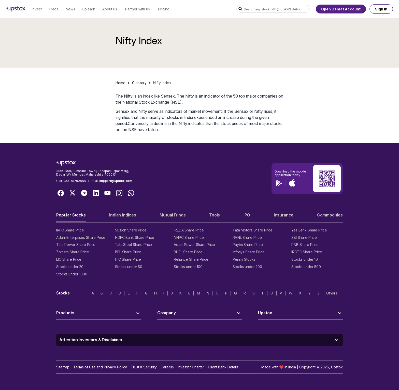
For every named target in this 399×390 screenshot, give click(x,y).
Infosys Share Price (249, 252)
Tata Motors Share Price (253, 230)
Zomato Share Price (72, 252)
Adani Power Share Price (194, 244)
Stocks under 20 (69, 266)
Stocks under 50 (128, 266)
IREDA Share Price (189, 230)
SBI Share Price (304, 237)
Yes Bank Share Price (309, 230)
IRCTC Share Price (306, 252)
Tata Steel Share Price (133, 244)
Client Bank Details (223, 367)
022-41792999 (74, 181)
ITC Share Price (128, 259)
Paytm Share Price (248, 244)
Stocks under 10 (304, 259)
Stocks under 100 (188, 266)
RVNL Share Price (247, 237)
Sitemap (62, 367)
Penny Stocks (244, 259)
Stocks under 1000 (71, 274)
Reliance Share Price (191, 259)
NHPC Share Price (189, 237)
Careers (167, 367)
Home (120, 83)
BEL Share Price (128, 252)
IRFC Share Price (70, 230)
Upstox (337, 367)
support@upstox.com (115, 181)
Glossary (139, 83)
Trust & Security (144, 367)
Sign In (381, 9)
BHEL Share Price (188, 252)
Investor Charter (191, 367)
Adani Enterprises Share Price (80, 237)
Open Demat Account (341, 9)
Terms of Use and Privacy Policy (100, 367)
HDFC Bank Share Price (134, 237)
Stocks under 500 (306, 266)
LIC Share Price (68, 259)
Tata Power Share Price (75, 244)
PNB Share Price (305, 244)
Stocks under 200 (247, 266)
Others (331, 293)
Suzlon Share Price (131, 230)
